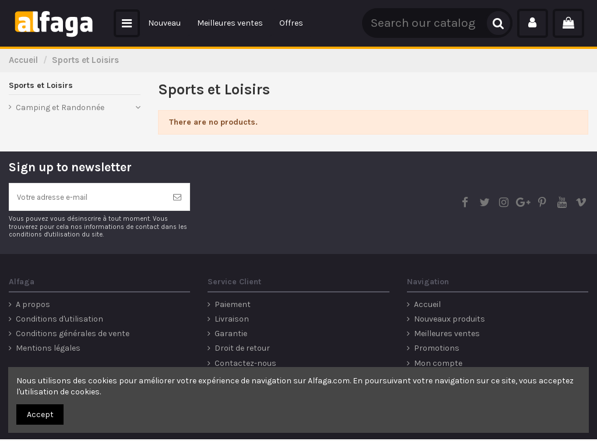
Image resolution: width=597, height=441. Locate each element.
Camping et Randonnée (60, 107)
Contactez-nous (245, 365)
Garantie (231, 335)
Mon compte (438, 365)
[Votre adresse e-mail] (87, 198)
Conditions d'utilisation (59, 321)
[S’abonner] (177, 198)
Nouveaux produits (449, 321)
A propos (33, 306)
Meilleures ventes (447, 335)
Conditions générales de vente (72, 335)
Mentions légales (48, 350)
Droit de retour (242, 350)
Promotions (436, 350)
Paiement (233, 306)
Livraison (232, 321)
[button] (127, 23)
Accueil (427, 306)
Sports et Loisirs (41, 85)
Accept (40, 414)
